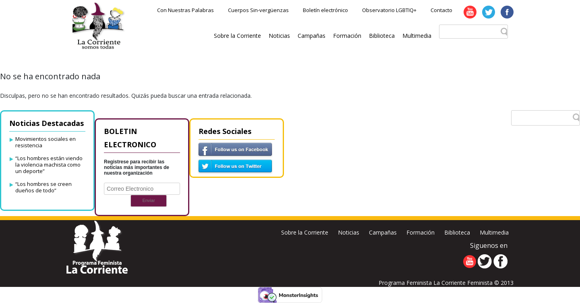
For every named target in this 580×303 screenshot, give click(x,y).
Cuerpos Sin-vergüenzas (258, 10)
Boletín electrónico (325, 10)
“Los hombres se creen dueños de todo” (43, 187)
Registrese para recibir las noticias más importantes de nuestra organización (136, 167)
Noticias (279, 35)
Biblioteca (382, 35)
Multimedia (416, 35)
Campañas (311, 35)
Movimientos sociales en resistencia (45, 142)
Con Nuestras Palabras (185, 10)
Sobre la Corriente (237, 35)
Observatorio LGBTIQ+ (389, 10)
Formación (347, 35)
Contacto (441, 10)
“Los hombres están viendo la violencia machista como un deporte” (49, 164)
